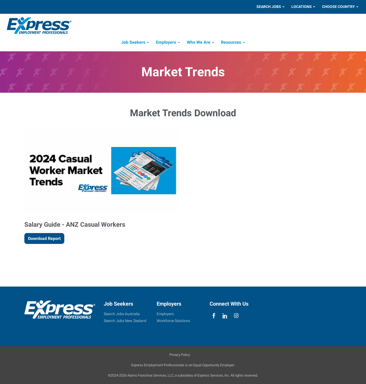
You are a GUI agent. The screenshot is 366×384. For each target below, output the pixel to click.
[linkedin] (225, 316)
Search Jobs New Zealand (125, 321)
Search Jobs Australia (122, 314)
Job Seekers (133, 43)
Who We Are (198, 43)
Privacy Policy (179, 355)
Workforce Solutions (173, 321)
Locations (301, 7)
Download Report (44, 239)
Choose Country (338, 7)
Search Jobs (268, 7)
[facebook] (214, 316)
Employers (166, 43)
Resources (231, 43)
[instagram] (236, 316)
